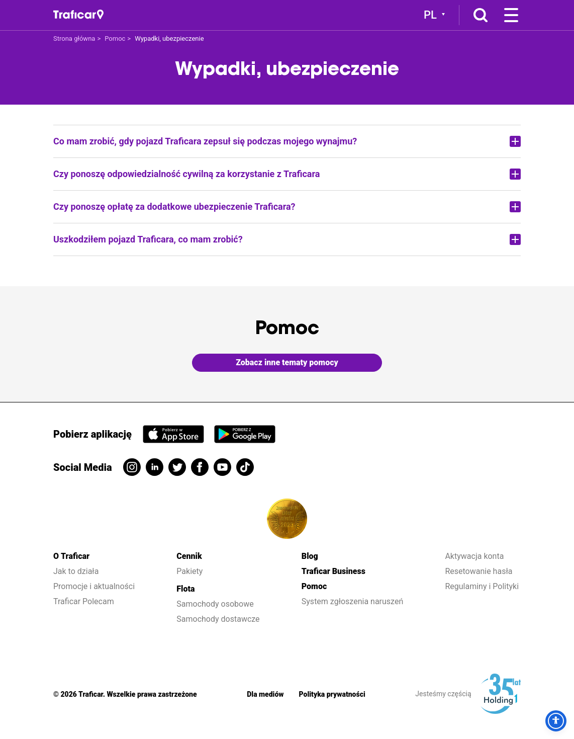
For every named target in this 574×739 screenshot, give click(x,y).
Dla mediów (265, 694)
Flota (185, 589)
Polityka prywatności (332, 694)
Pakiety (189, 571)
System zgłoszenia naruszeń (352, 601)
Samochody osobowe (214, 604)
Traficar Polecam (83, 601)
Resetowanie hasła (478, 571)
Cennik (189, 556)
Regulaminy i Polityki (483, 586)
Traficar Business (333, 571)
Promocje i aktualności (94, 586)
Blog (310, 556)
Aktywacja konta (474, 556)
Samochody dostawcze (217, 619)
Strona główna (74, 38)
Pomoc (115, 38)
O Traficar (71, 556)
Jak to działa (76, 571)
